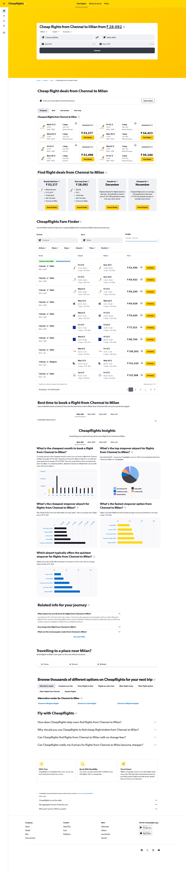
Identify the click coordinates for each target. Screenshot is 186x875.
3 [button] (140, 389)
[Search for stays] (4, 15)
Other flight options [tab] (145, 686)
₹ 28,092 (114, 27)
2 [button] (135, 389)
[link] (52, 207)
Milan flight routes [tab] (126, 686)
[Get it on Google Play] (145, 830)
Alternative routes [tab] (46, 686)
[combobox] (44, 32)
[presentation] (124, 27)
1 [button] (130, 389)
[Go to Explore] (4, 25)
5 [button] (150, 389)
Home (38, 80)
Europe (45, 80)
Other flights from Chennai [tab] (50, 691)
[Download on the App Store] (145, 836)
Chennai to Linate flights (87, 703)
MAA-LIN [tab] (114, 414)
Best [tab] (53, 110)
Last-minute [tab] (64, 110)
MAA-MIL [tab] (80, 414)
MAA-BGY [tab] (103, 414)
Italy (51, 80)
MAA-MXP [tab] (91, 414)
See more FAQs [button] (79, 637)
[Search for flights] (4, 11)
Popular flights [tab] (70, 691)
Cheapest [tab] (43, 110)
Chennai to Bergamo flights (48, 703)
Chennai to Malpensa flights (128, 703)
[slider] (158, 241)
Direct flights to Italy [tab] (85, 686)
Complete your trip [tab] (65, 686)
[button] (4, 3)
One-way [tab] (77, 110)
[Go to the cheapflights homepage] (17, 3)
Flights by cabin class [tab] (106, 686)
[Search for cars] (4, 20)
